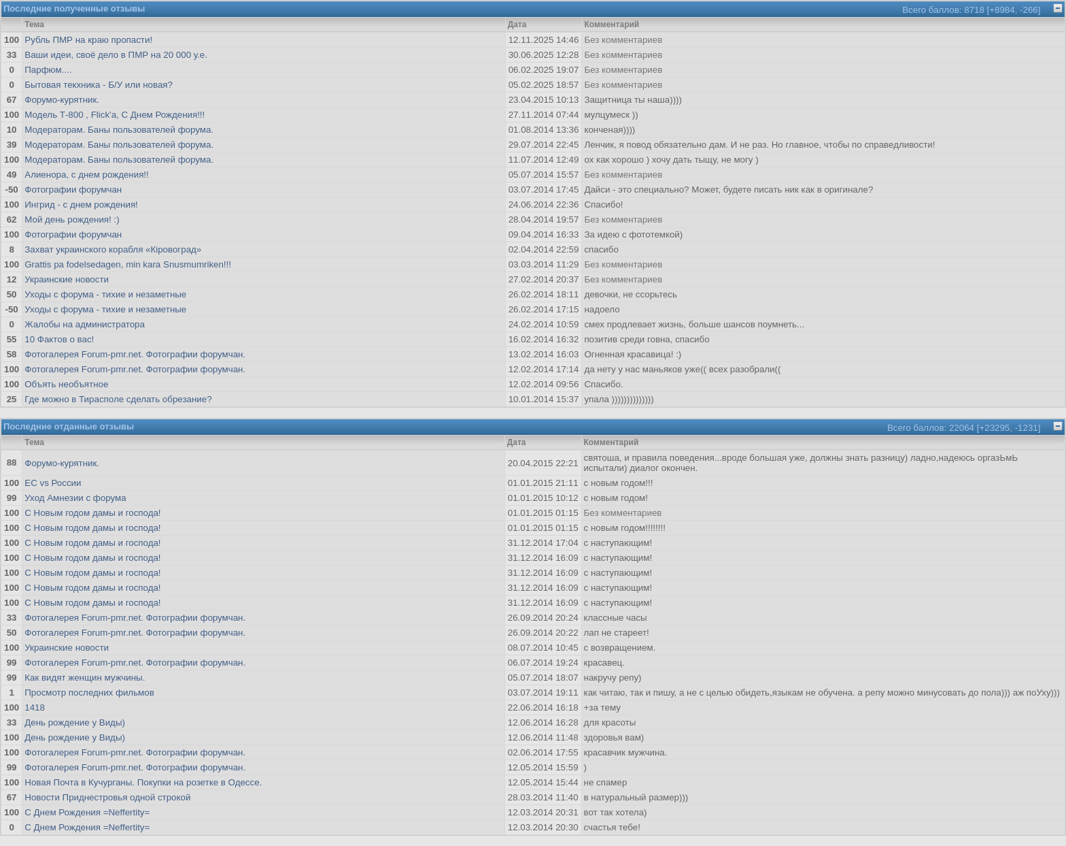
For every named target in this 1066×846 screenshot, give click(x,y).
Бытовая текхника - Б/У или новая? (98, 85)
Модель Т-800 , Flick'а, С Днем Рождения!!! (114, 115)
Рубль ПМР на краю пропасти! (88, 40)
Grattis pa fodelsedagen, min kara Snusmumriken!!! (127, 264)
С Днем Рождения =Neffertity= (87, 812)
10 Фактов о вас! (59, 339)
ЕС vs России (52, 483)
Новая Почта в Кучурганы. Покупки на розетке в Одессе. (143, 782)
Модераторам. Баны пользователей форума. (118, 130)
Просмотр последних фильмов (89, 692)
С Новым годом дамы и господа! (92, 513)
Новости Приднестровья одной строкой (107, 797)
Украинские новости (66, 279)
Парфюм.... (47, 70)
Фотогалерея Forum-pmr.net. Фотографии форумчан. (134, 354)
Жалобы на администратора (84, 324)
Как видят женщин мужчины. (84, 677)
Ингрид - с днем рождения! (81, 204)
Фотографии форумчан (73, 189)
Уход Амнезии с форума (75, 498)
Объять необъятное (66, 384)
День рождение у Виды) (74, 722)
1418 (34, 707)
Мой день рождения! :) (71, 219)
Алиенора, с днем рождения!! (86, 174)
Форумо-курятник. (61, 100)
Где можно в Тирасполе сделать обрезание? (117, 399)
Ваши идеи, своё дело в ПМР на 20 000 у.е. (115, 55)
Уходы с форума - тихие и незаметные (105, 294)
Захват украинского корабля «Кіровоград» (112, 249)
